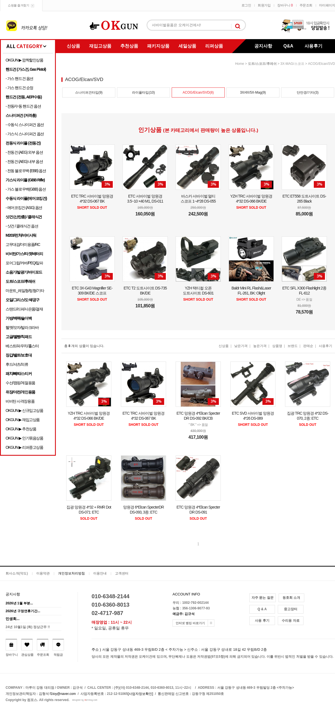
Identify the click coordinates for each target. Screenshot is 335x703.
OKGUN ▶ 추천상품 (21, 429)
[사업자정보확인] (140, 694)
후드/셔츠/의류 (17, 364)
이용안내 (100, 573)
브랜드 (293, 346)
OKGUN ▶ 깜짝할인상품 (24, 60)
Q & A (262, 609)
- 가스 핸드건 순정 (19, 88)
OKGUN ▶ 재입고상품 (23, 419)
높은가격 (260, 346)
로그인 (246, 5)
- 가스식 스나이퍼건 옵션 (25, 134)
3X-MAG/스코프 (292, 64)
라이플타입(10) (143, 92)
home (239, 64)
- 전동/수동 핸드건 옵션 (23, 106)
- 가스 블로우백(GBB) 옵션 (26, 189)
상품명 (277, 346)
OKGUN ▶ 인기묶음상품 (24, 438)
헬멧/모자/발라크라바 (22, 327)
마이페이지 (327, 5)
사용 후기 (262, 621)
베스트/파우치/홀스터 (22, 346)
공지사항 (263, 46)
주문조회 (306, 5)
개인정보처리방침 (71, 573)
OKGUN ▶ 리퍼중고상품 (24, 447)
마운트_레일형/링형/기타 (25, 290)
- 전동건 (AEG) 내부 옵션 (24, 161)
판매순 (308, 346)
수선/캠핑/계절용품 (20, 383)
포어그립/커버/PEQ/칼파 (24, 263)
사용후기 (313, 46)
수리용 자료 (290, 621)
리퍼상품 (214, 46)
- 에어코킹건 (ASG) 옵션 (24, 207)
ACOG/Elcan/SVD (321, 64)
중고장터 (290, 609)
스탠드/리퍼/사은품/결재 (24, 309)
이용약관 (43, 573)
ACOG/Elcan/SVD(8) (198, 92)
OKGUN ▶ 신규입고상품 (24, 410)
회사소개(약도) (17, 573)
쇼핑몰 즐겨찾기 (18, 5)
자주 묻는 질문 (263, 598)
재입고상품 (100, 46)
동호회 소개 (291, 598)
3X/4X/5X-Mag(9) (253, 92)
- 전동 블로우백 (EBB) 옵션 (26, 170)
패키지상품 (158, 46)
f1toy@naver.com (63, 694)
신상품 (73, 46)
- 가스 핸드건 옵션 (19, 78)
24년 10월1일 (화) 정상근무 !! (28, 627)
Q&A (288, 46)
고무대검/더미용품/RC (23, 244)
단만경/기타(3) (308, 92)
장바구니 (285, 5)
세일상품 (187, 46)
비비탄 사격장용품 (20, 401)
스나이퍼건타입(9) (89, 92)
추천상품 (129, 46)
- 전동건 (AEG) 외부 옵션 (24, 152)
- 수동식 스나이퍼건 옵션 (25, 124)
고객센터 (121, 573)
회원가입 (264, 5)
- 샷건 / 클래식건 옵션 (22, 226)
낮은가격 (241, 346)
